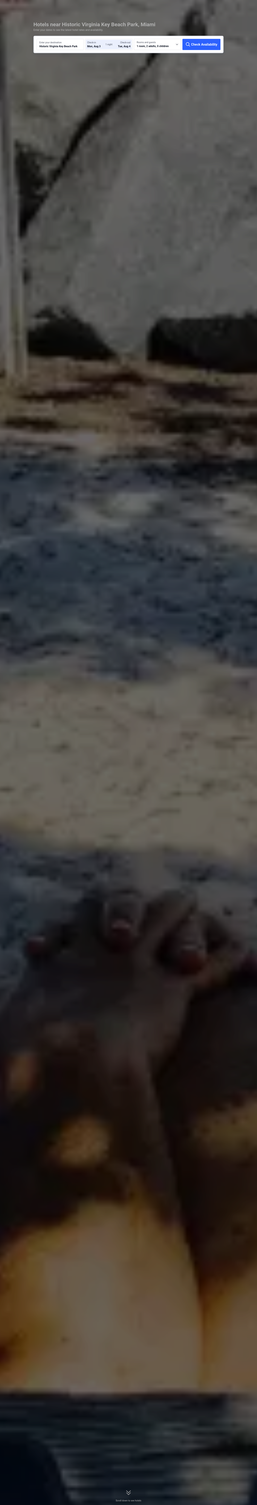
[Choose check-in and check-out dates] (97, 44)
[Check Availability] (201, 44)
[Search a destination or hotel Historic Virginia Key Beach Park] (60, 44)
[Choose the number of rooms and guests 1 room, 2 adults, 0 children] (157, 44)
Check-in (91, 42)
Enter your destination (50, 42)
